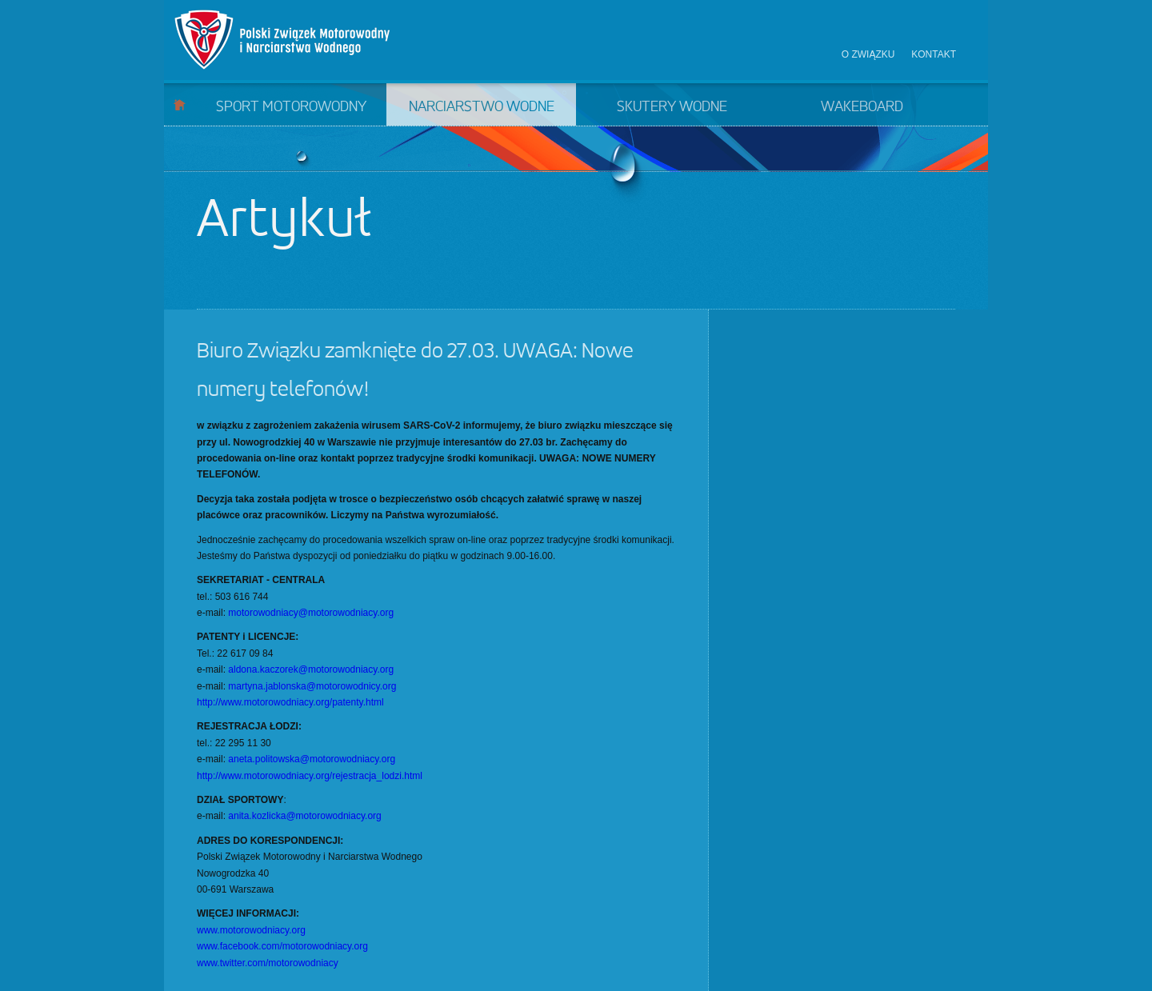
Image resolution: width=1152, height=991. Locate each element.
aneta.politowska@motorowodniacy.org (311, 759)
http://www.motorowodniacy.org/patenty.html (290, 702)
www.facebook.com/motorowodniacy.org (282, 946)
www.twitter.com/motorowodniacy (267, 963)
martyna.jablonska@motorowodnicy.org (312, 686)
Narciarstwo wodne (481, 107)
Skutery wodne (672, 107)
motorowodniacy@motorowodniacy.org (311, 612)
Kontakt (933, 54)
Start (179, 104)
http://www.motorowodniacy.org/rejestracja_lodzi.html (309, 775)
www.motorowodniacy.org (251, 930)
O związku (868, 54)
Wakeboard (862, 107)
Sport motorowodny (291, 107)
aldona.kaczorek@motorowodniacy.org (311, 669)
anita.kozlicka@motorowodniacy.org (304, 815)
